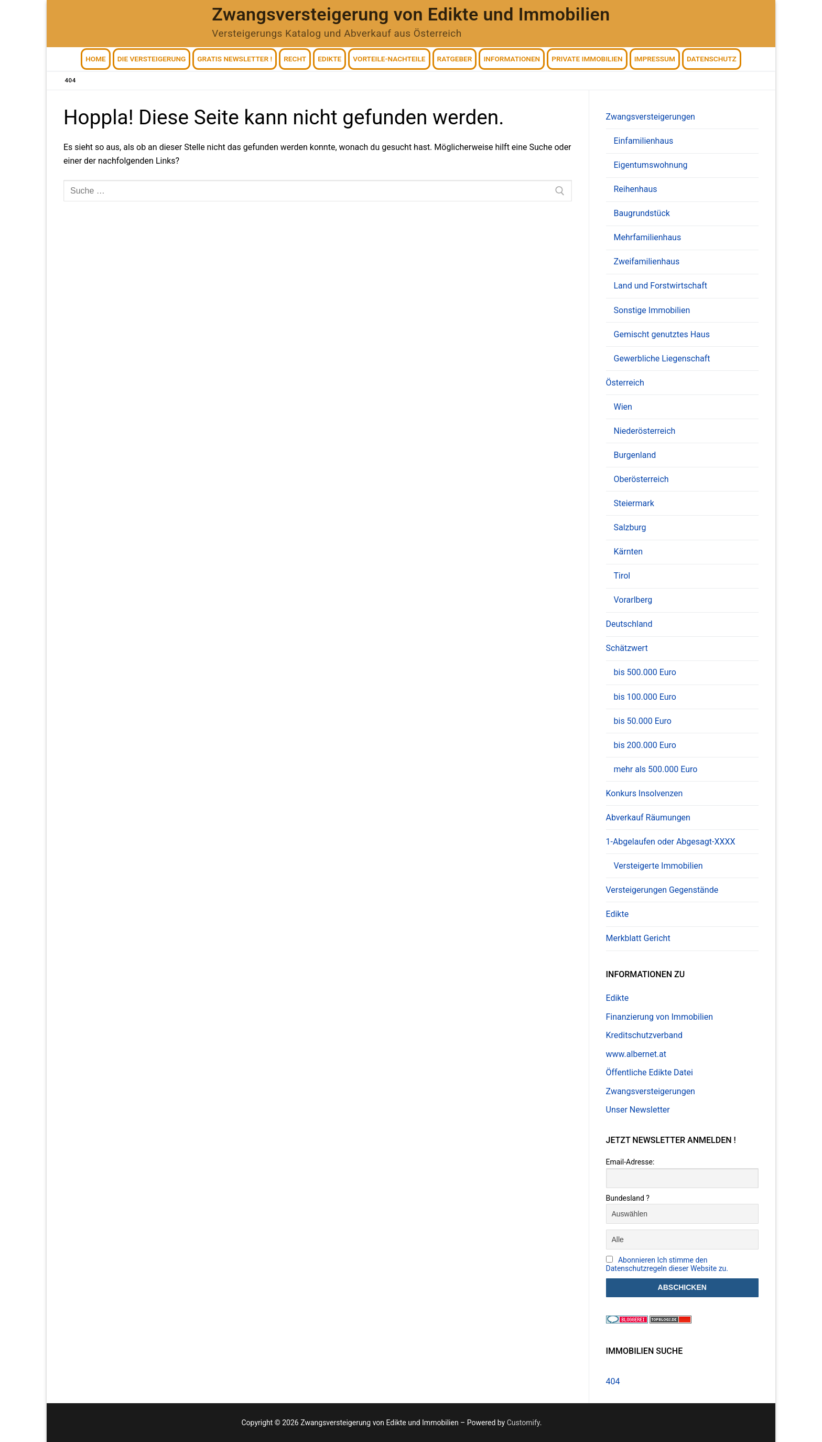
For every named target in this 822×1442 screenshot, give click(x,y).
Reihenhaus (635, 189)
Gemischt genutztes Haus (662, 334)
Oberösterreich (641, 479)
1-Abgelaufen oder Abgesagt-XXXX (672, 842)
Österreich (626, 383)
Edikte (617, 914)
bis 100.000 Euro (645, 697)
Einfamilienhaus (644, 141)
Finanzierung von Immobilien (659, 1017)
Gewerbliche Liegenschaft (662, 359)
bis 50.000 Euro (643, 721)
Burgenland (635, 455)
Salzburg (630, 527)
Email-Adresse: (630, 1162)
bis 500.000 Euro (645, 672)
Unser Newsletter (638, 1110)
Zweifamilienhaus (647, 261)
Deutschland (629, 624)
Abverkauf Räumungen (648, 818)
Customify (523, 1422)
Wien (623, 407)
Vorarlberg (633, 600)
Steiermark (634, 503)
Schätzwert (628, 648)
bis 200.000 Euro (645, 745)
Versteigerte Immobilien (658, 866)
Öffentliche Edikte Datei (649, 1072)
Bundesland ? (628, 1198)
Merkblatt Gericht (638, 938)
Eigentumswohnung (651, 165)
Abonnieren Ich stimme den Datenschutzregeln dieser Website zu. (667, 1264)
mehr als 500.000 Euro (656, 769)
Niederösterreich (645, 431)
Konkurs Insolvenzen (644, 793)
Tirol (622, 576)
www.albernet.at (636, 1054)
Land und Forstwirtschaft (660, 286)
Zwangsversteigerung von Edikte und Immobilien (411, 14)
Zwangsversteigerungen (651, 117)
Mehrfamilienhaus (648, 237)
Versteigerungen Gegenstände (662, 890)
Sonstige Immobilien (652, 310)
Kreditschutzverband (644, 1035)
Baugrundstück (642, 213)
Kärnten (628, 552)
